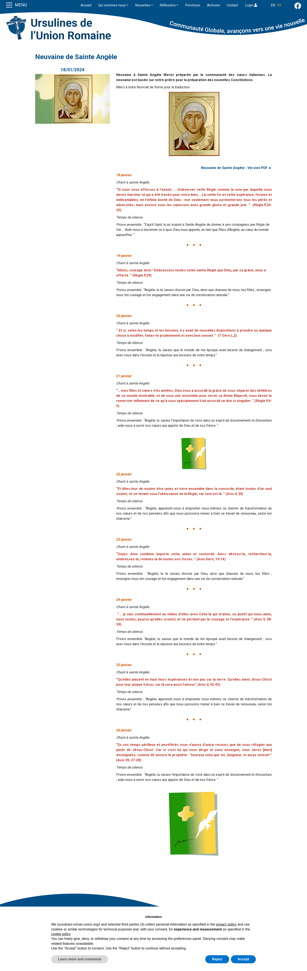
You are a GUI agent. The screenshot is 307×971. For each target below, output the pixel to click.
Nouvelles (142, 5)
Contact (232, 5)
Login (251, 5)
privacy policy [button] (226, 924)
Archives (213, 5)
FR (279, 5)
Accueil (86, 5)
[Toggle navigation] (9, 5)
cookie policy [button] (60, 934)
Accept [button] (243, 959)
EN (273, 5)
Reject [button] (217, 959)
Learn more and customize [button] (79, 959)
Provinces (192, 5)
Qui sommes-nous (112, 5)
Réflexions (168, 5)
